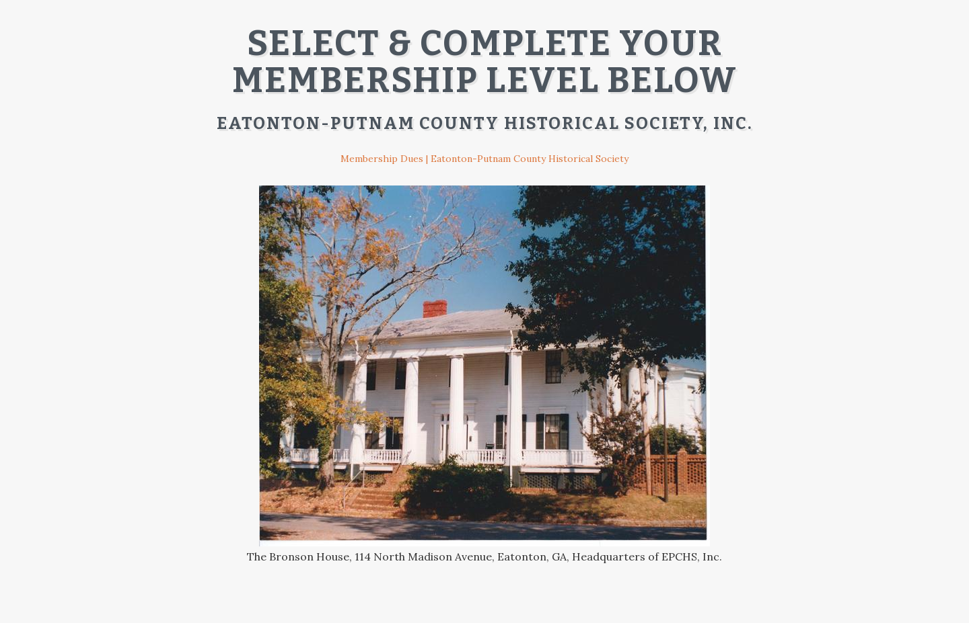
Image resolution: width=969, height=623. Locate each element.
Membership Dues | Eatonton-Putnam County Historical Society (484, 159)
